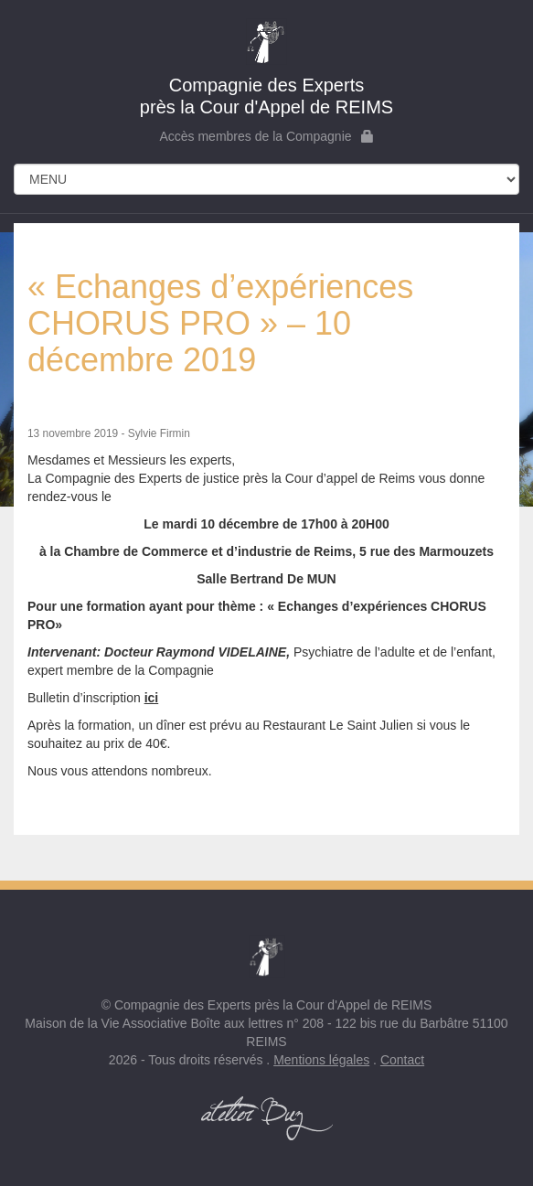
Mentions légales (321, 1059)
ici (151, 697)
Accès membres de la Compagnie (266, 136)
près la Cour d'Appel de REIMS (266, 67)
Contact (402, 1059)
